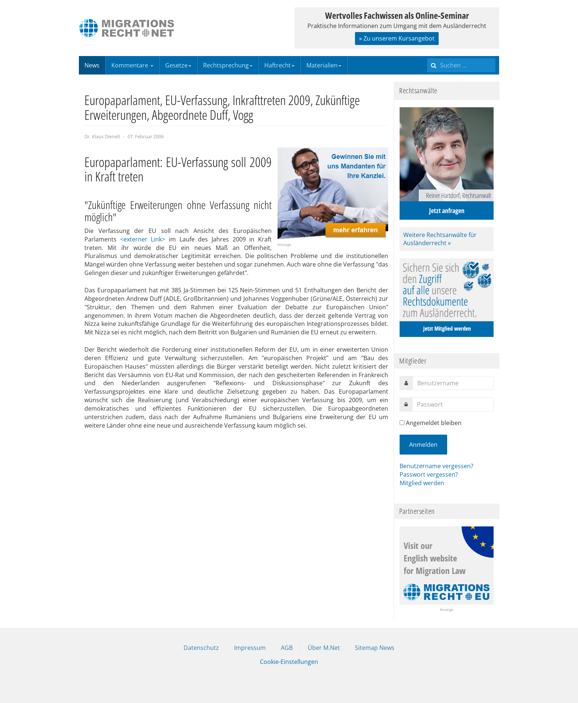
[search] (461, 65)
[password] (453, 404)
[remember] (402, 422)
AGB (287, 648)
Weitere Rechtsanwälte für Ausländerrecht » (440, 239)
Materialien (323, 65)
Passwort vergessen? (429, 474)
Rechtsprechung (228, 65)
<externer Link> (143, 239)
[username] (453, 383)
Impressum (250, 648)
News (92, 65)
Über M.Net (324, 648)
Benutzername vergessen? (436, 466)
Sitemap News (374, 648)
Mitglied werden (422, 483)
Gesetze (178, 65)
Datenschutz (201, 648)
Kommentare (132, 65)
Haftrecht (279, 65)
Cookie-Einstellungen (289, 662)
